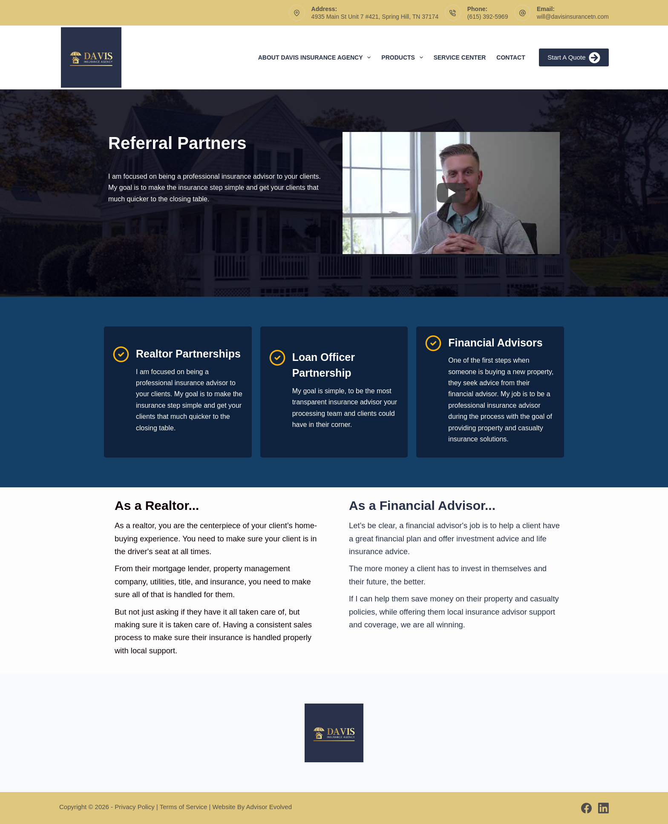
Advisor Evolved (269, 806)
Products (403, 57)
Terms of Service (183, 806)
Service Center (460, 57)
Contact (510, 57)
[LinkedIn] (603, 808)
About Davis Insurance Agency (316, 57)
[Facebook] (586, 808)
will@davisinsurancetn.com (573, 16)
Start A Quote (573, 57)
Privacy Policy (134, 806)
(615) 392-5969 (487, 16)
